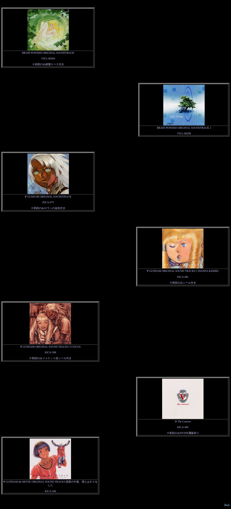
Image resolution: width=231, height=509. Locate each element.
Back (227, 504)
